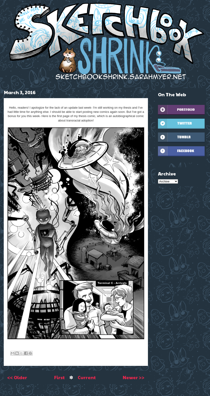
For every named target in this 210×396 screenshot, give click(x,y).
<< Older (17, 377)
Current (87, 377)
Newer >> (133, 377)
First (59, 377)
